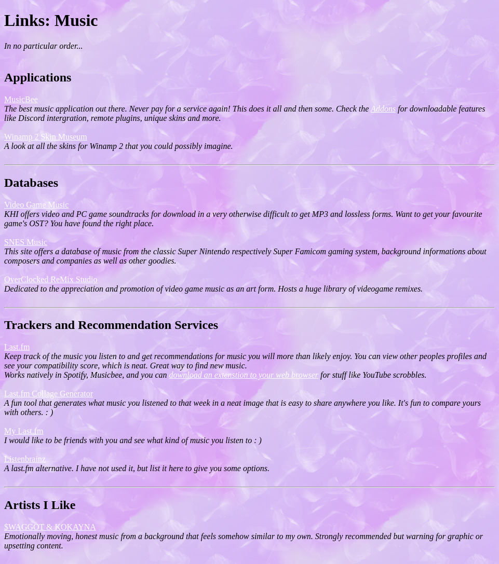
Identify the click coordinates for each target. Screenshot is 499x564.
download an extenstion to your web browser (243, 374)
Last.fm (17, 346)
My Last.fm (24, 431)
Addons (383, 108)
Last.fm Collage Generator (48, 393)
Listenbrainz (25, 459)
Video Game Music (36, 204)
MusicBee (21, 99)
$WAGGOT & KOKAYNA (50, 526)
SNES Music (25, 242)
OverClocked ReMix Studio (51, 279)
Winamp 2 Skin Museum (45, 136)
